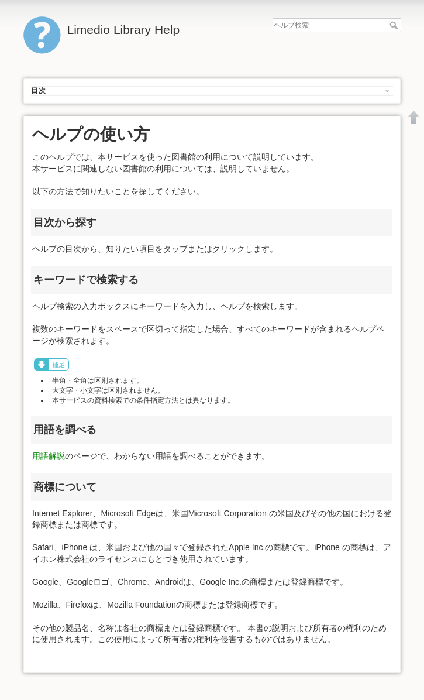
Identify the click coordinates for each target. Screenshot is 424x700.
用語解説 (48, 456)
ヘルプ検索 (395, 25)
